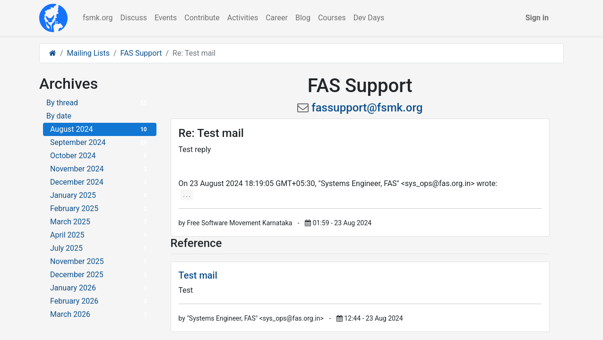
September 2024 (99, 142)
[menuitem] (98, 17)
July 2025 (99, 248)
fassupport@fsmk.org (366, 107)
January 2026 (99, 287)
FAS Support (141, 53)
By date (58, 115)
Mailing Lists (88, 53)
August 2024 (99, 129)
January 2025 (99, 195)
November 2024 (99, 168)
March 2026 (99, 314)
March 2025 (99, 221)
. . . (186, 195)
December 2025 (99, 274)
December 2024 (99, 182)
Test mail (198, 275)
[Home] (52, 53)
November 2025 (99, 261)
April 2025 (99, 234)
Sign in (537, 17)
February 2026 (99, 301)
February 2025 (99, 208)
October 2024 (99, 155)
